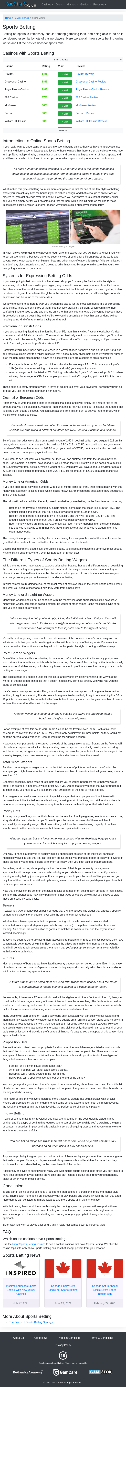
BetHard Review (85, 113)
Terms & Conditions (101, 1337)
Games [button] (71, 4)
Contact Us (40, 1337)
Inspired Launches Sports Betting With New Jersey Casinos (21, 1290)
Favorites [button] (98, 4)
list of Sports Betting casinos (28, 1244)
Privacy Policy (63, 1345)
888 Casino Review (87, 97)
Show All (63, 130)
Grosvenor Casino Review (91, 81)
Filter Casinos (61, 59)
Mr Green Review (86, 105)
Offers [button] (59, 4)
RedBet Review (85, 73)
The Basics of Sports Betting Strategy (31, 1322)
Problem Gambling (69, 1337)
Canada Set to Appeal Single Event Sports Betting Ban (105, 1290)
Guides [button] (84, 4)
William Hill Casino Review (91, 121)
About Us (18, 1337)
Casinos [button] (46, 4)
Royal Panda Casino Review (92, 89)
